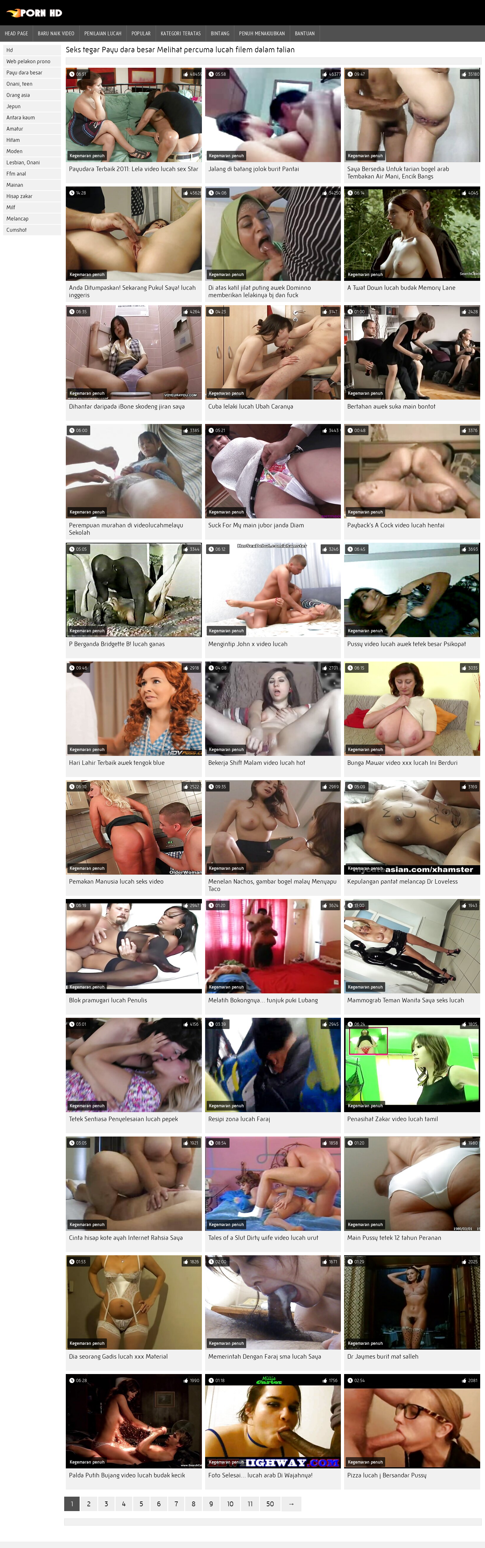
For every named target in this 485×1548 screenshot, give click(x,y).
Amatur (14, 129)
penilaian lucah (103, 33)
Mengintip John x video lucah (248, 644)
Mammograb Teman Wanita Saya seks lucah (405, 1000)
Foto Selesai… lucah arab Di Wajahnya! (260, 1475)
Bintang (220, 33)
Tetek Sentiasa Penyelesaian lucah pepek (123, 1119)
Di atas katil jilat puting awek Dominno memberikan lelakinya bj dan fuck (259, 291)
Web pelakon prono (28, 61)
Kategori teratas (181, 33)
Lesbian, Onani (23, 163)
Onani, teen (19, 84)
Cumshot (16, 230)
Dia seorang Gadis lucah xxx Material (118, 1356)
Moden (14, 151)
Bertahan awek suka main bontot (391, 406)
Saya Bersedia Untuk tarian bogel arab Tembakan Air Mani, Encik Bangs (398, 172)
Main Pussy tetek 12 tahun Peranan (394, 1237)
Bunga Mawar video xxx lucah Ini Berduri (402, 762)
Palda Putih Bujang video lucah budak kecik (127, 1475)
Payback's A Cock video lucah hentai (396, 525)
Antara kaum (20, 118)
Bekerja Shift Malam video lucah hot (256, 762)
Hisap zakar (19, 196)
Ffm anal (16, 174)
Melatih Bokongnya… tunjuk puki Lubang (263, 1000)
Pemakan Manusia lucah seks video (116, 881)
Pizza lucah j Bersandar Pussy (387, 1475)
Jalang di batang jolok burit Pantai (253, 169)
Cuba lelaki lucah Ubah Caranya (250, 406)
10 (230, 1504)
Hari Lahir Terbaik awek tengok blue (117, 762)
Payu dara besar (24, 73)
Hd (9, 50)
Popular (141, 33)
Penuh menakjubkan (262, 33)
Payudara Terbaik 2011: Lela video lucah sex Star (133, 169)
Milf (10, 207)
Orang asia (18, 95)
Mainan (14, 185)
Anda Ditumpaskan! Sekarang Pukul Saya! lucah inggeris (132, 291)
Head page (16, 33)
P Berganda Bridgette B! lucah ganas (117, 644)
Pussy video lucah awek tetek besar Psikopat (406, 644)
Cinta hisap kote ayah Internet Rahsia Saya (126, 1237)
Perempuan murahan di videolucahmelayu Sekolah (126, 529)
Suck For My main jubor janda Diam (256, 525)
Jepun (13, 106)
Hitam (13, 140)
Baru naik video (56, 33)
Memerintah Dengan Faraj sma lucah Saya (264, 1356)
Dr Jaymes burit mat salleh (383, 1356)
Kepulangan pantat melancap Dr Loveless (402, 881)
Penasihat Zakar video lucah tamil (392, 1119)
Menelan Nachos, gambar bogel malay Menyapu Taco (272, 885)
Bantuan (305, 33)
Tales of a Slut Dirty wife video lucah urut (263, 1237)
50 (270, 1504)
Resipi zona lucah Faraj (239, 1119)
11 (250, 1504)
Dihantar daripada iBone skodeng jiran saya (127, 406)
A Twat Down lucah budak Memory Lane (401, 287)
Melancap (17, 219)
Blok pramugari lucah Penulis (108, 1000)
